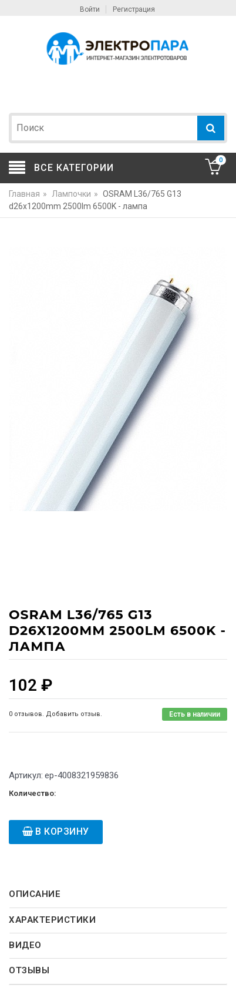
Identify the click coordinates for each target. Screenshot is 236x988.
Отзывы (29, 970)
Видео (25, 945)
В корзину (62, 831)
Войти (90, 9)
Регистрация (134, 9)
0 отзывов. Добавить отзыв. (55, 714)
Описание (34, 894)
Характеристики (52, 920)
